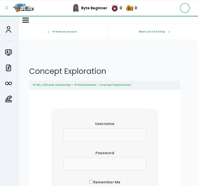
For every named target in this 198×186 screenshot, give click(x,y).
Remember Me (104, 182)
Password (104, 153)
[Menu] (26, 20)
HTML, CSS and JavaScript (52, 85)
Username (104, 123)
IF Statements (85, 85)
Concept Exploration (115, 85)
